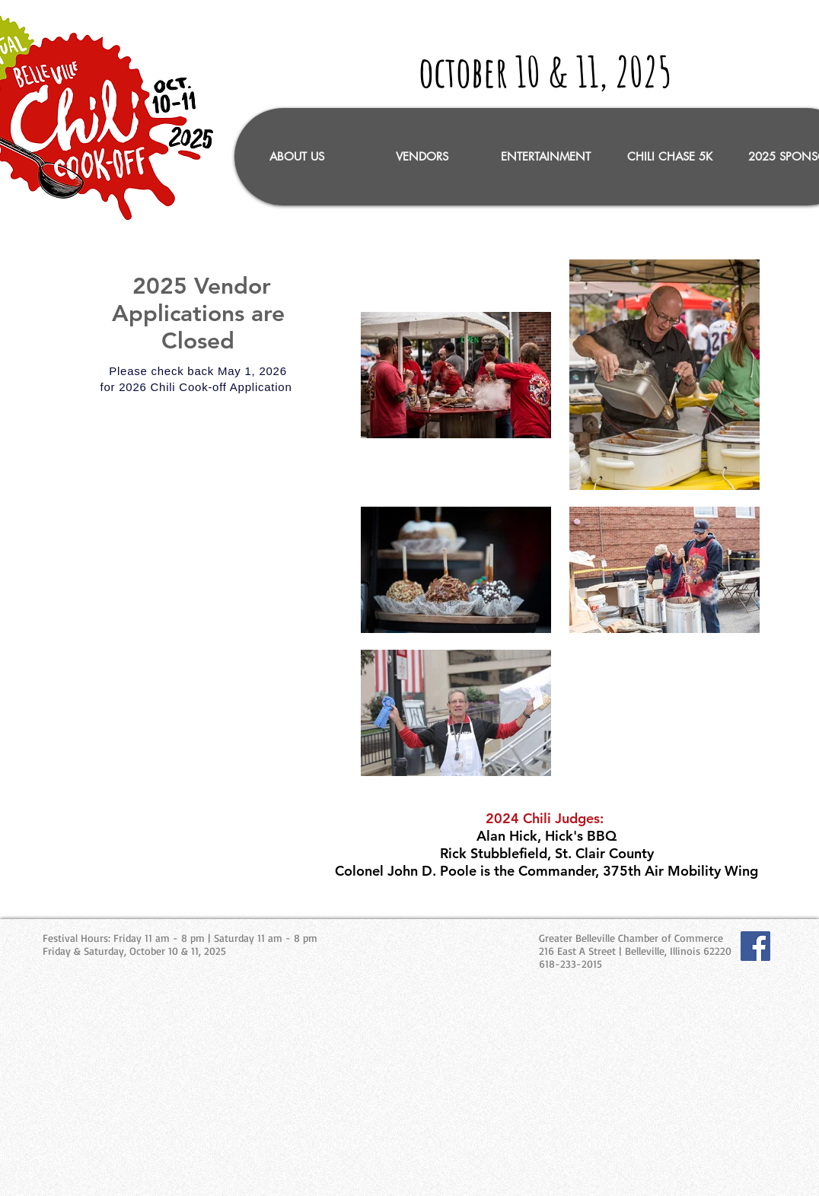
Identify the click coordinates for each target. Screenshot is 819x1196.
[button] (421, 156)
